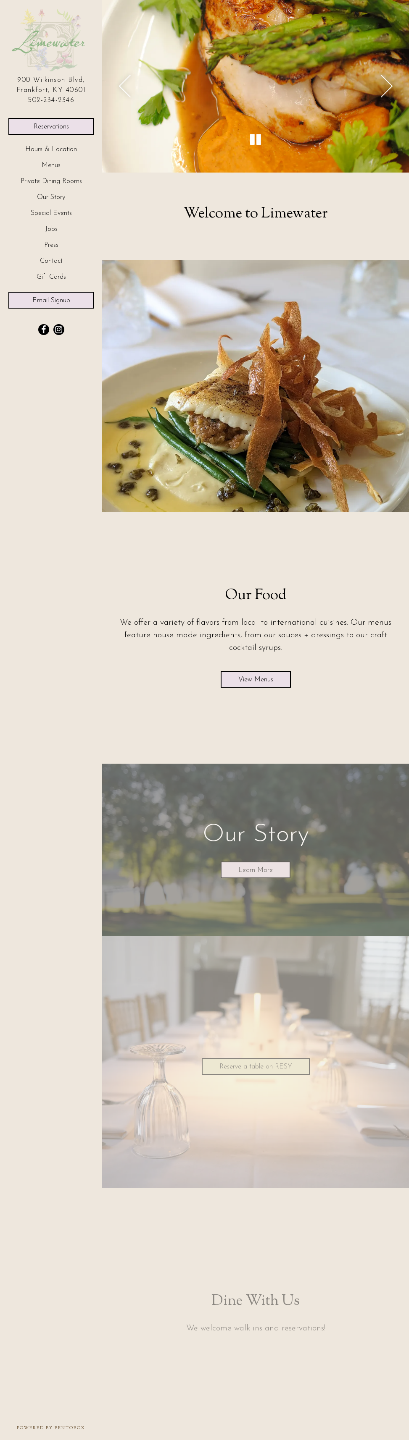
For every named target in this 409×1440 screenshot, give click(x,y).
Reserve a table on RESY (264, 1065)
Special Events (51, 213)
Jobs (51, 229)
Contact (51, 261)
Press (51, 245)
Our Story (51, 197)
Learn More (255, 870)
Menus (51, 165)
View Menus (255, 679)
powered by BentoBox (59, 1427)
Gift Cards (53, 276)
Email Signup (51, 300)
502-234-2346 (51, 100)
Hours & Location (51, 149)
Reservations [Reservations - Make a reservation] (51, 126)
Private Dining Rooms (51, 181)
